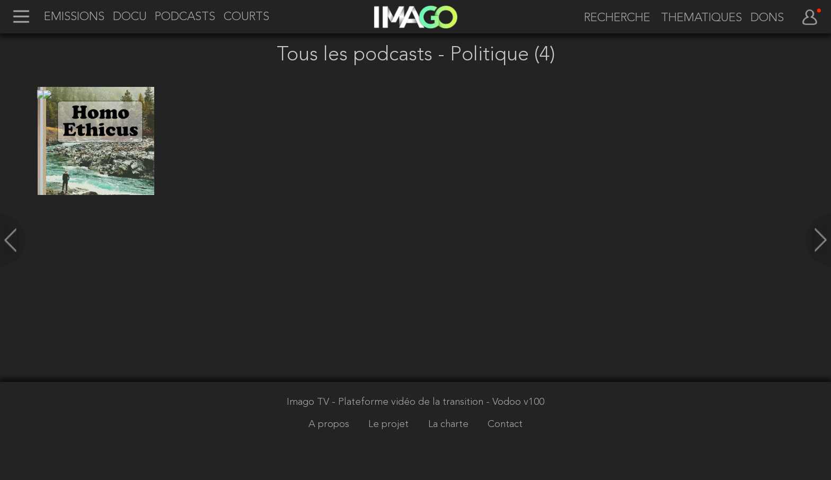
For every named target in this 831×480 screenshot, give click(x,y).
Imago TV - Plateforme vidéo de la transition (386, 402)
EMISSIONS (74, 17)
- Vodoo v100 (515, 402)
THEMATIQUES (701, 18)
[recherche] (612, 18)
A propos (330, 425)
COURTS (246, 17)
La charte (449, 425)
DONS (767, 18)
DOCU (130, 17)
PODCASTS (185, 17)
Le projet (389, 425)
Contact (505, 425)
